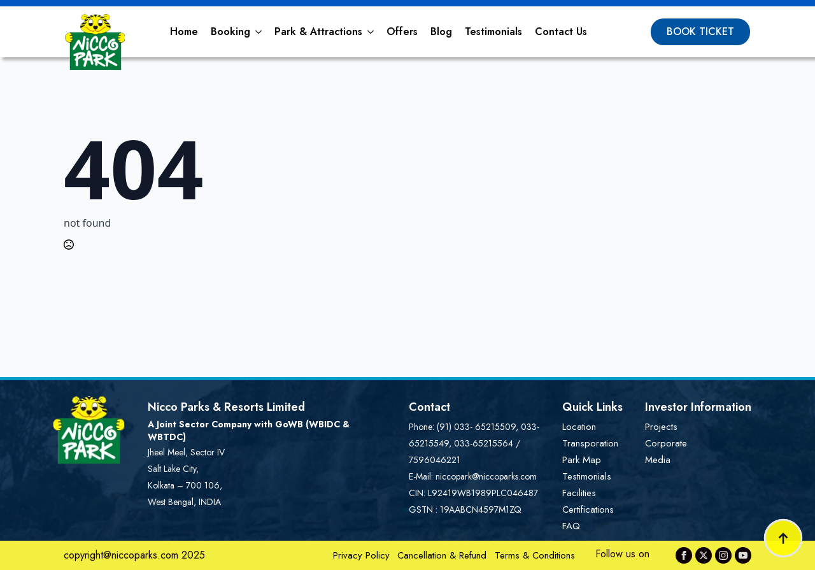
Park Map (581, 460)
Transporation (590, 443)
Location (579, 427)
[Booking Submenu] (259, 32)
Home (184, 31)
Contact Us (561, 31)
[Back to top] (783, 538)
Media (657, 460)
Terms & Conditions (535, 555)
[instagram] (723, 555)
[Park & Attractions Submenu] (371, 32)
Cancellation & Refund (441, 555)
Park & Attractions (318, 31)
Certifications (588, 509)
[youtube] (743, 555)
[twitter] (703, 555)
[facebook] (684, 555)
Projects (661, 427)
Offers (402, 31)
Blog (441, 31)
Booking (230, 31)
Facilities (579, 493)
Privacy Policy (361, 555)
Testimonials (493, 31)
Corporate (666, 443)
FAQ (571, 526)
